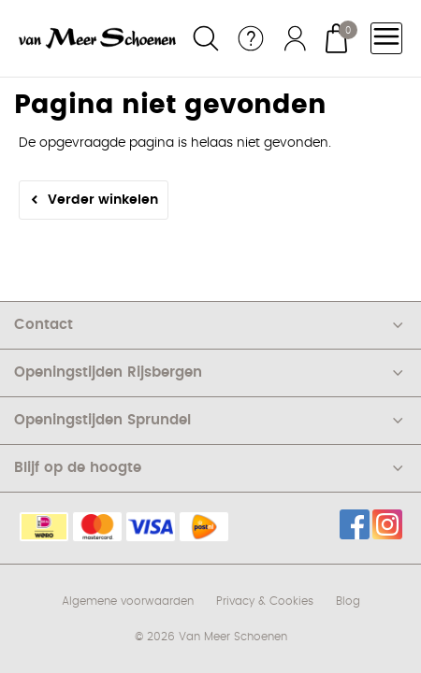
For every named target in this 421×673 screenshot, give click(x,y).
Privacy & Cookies (264, 601)
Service (251, 38)
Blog (348, 601)
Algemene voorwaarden (128, 601)
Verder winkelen (103, 200)
